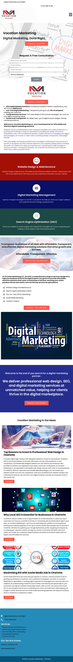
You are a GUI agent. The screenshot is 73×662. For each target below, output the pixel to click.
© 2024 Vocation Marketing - (33, 659)
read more (9, 481)
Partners (47, 659)
